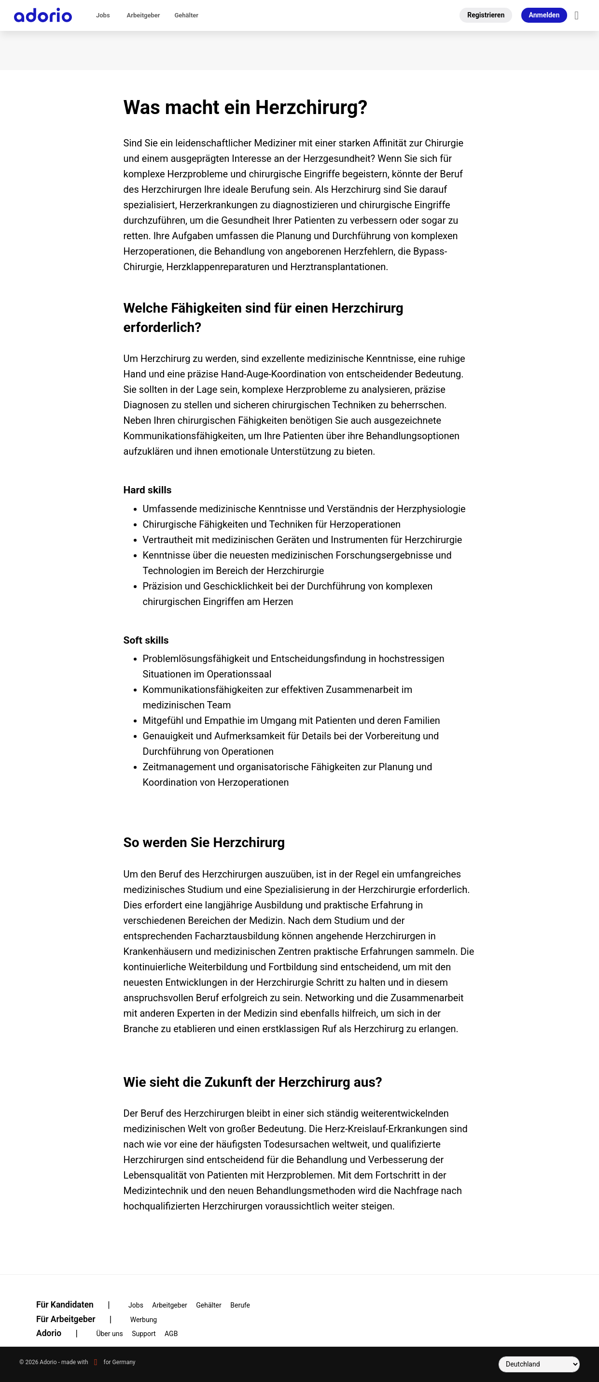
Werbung (143, 1320)
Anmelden (544, 15)
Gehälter (186, 15)
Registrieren (485, 15)
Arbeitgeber (143, 15)
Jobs (103, 15)
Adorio (63, 1333)
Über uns (109, 1334)
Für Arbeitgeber (80, 1319)
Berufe (240, 1305)
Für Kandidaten (79, 1305)
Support (143, 1334)
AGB (171, 1334)
